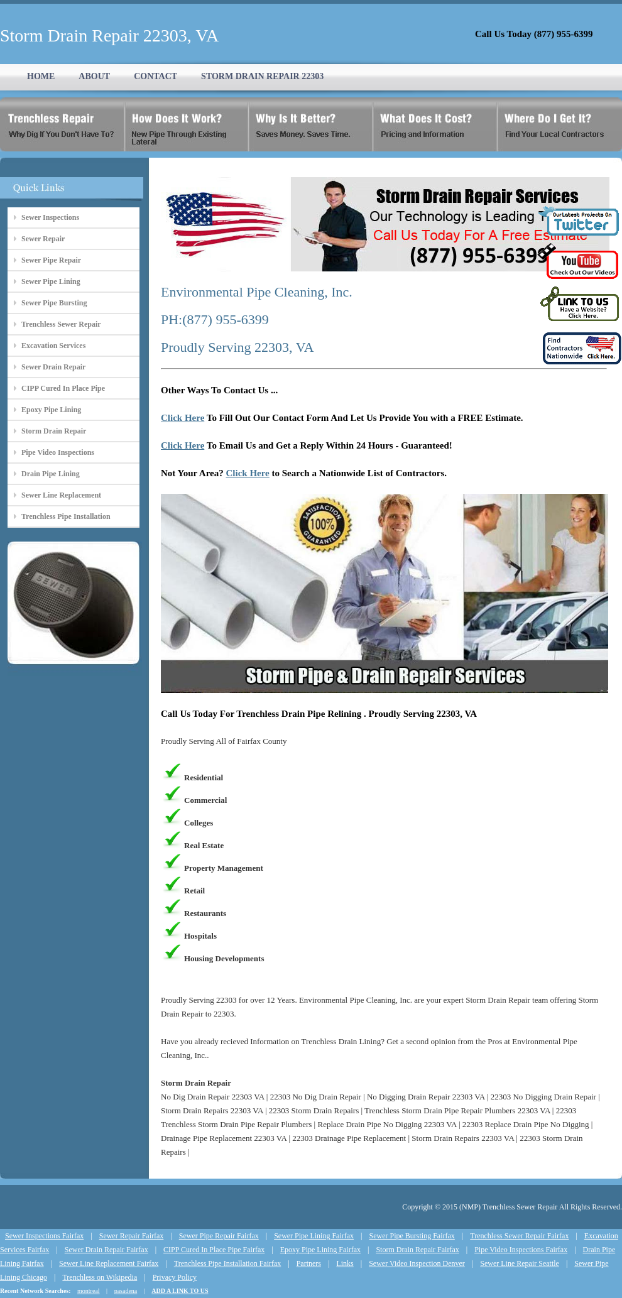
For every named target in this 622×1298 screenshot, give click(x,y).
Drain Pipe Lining (50, 473)
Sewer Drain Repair (53, 367)
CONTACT (155, 76)
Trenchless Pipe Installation (66, 516)
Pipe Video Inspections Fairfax (520, 1249)
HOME (41, 76)
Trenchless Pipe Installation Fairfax (227, 1263)
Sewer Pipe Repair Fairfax (219, 1235)
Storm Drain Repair (53, 431)
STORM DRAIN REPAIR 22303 (262, 76)
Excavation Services (53, 345)
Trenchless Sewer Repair (61, 324)
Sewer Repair (43, 238)
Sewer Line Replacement (61, 495)
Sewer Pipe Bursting (54, 302)
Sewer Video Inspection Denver (417, 1263)
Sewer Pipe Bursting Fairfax (412, 1235)
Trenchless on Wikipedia (99, 1277)
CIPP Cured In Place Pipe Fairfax (214, 1249)
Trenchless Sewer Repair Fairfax (519, 1235)
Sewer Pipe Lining (50, 281)
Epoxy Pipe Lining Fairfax (320, 1249)
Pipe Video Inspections (57, 452)
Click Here (182, 418)
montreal (88, 1290)
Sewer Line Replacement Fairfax (108, 1263)
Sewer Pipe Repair (51, 260)
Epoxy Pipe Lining (51, 409)
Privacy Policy (175, 1277)
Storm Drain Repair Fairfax (417, 1249)
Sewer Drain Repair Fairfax (106, 1249)
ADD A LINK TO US (179, 1290)
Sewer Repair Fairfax (131, 1235)
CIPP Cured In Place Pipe (63, 388)
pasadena (126, 1290)
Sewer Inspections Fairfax (44, 1235)
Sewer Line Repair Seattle (519, 1263)
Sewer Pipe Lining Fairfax (314, 1235)
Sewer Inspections (50, 217)
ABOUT (94, 76)
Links (344, 1263)
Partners (309, 1263)
